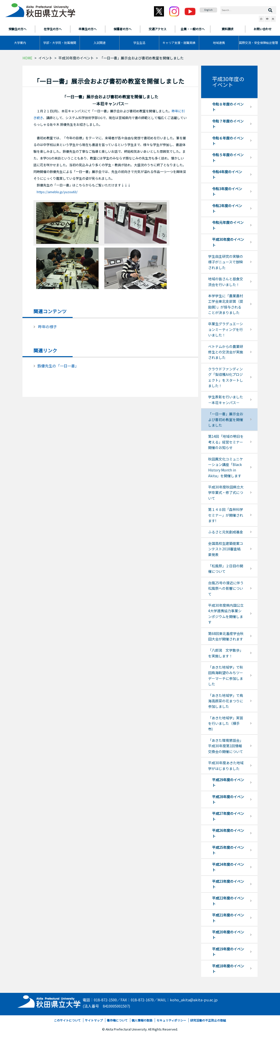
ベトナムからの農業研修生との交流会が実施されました (225, 352)
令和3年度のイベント (227, 191)
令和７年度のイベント (228, 124)
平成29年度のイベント (228, 782)
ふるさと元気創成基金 (225, 531)
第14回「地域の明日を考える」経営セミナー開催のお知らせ (226, 442)
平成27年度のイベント (228, 816)
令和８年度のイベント (228, 107)
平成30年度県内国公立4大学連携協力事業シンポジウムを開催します (226, 613)
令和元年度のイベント (228, 225)
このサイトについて (67, 1020)
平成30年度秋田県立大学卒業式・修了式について (226, 492)
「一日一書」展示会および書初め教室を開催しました (225, 419)
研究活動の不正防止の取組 (208, 1020)
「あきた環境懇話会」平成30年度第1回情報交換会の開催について (225, 746)
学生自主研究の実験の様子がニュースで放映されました (225, 262)
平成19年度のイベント (228, 951)
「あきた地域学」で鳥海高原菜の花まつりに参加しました (225, 701)
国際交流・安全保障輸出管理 (258, 42)
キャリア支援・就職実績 (178, 42)
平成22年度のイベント (228, 901)
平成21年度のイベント (228, 917)
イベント (45, 57)
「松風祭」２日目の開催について (225, 568)
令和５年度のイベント (228, 157)
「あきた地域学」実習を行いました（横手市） (225, 723)
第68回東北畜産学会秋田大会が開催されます (226, 636)
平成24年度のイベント (228, 867)
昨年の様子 (47, 326)
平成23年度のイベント (228, 884)
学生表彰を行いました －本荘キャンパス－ (227, 399)
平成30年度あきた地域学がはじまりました (226, 765)
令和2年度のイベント (227, 208)
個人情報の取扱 (142, 1020)
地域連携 (219, 42)
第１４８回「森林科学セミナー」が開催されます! (225, 515)
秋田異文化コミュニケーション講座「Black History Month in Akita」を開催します (225, 467)
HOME (27, 57)
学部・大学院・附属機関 (59, 42)
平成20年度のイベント (228, 934)
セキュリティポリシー (171, 1020)
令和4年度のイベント (227, 174)
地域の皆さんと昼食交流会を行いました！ (225, 281)
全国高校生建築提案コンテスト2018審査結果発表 (225, 549)
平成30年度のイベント (76, 57)
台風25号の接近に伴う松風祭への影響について (226, 588)
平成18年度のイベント (228, 968)
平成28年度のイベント (228, 799)
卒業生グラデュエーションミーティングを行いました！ (225, 329)
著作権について (117, 1020)
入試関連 (100, 42)
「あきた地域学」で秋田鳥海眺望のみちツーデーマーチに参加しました (225, 675)
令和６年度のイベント (228, 141)
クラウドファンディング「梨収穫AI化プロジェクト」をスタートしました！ (225, 377)
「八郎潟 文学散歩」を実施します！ (225, 653)
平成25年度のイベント (228, 850)
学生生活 (139, 42)
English (208, 9)
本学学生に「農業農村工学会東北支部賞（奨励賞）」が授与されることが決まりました (225, 304)
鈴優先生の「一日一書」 (58, 365)
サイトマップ (94, 1020)
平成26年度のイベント (228, 833)
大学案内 (20, 42)
